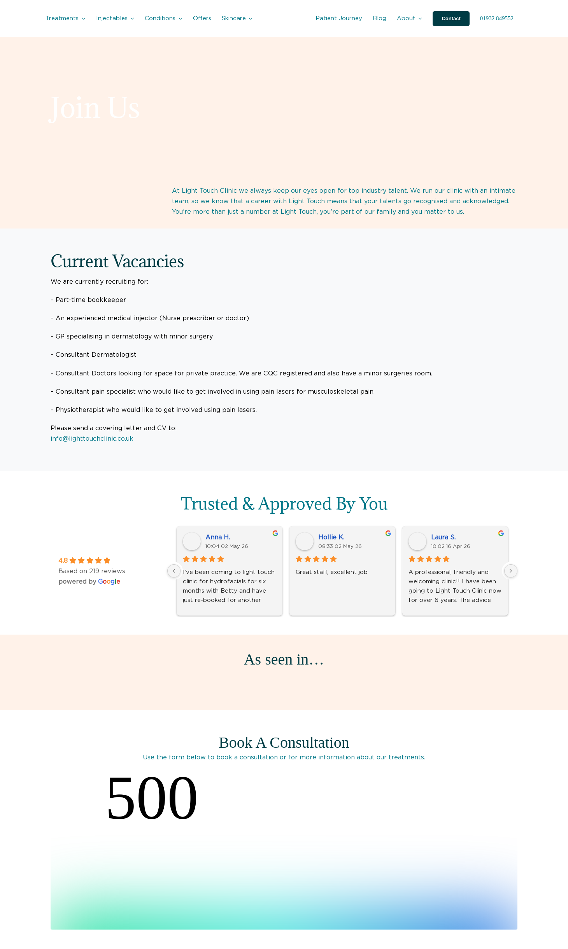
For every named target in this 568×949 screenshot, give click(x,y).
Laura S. (443, 537)
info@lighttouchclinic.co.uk (92, 438)
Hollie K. (331, 537)
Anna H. (217, 537)
